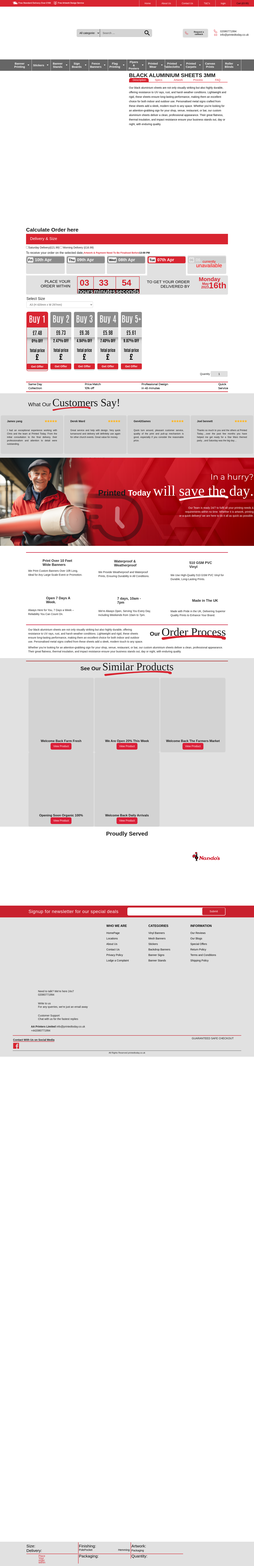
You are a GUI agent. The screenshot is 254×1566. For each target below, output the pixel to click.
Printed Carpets (191, 65)
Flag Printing (115, 65)
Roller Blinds (229, 65)
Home (148, 3)
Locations (112, 938)
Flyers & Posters (134, 65)
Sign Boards (77, 65)
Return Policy (198, 949)
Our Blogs (196, 938)
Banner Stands (58, 65)
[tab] (139, 80)
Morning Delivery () (78, 247)
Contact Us (187, 3)
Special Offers (198, 943)
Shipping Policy (199, 960)
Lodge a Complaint (117, 960)
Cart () (243, 3)
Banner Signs (156, 954)
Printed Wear (153, 65)
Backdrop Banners (159, 949)
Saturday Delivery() (44, 247)
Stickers (38, 65)
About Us (166, 3)
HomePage (113, 932)
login (223, 3)
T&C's (207, 3)
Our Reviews (198, 932)
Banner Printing (19, 65)
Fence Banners (96, 65)
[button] (195, 33)
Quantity (205, 373)
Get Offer (37, 366)
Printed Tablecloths (172, 65)
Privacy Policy (114, 954)
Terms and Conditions (203, 954)
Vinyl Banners (156, 932)
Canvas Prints (210, 65)
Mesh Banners (156, 938)
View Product (61, 746)
